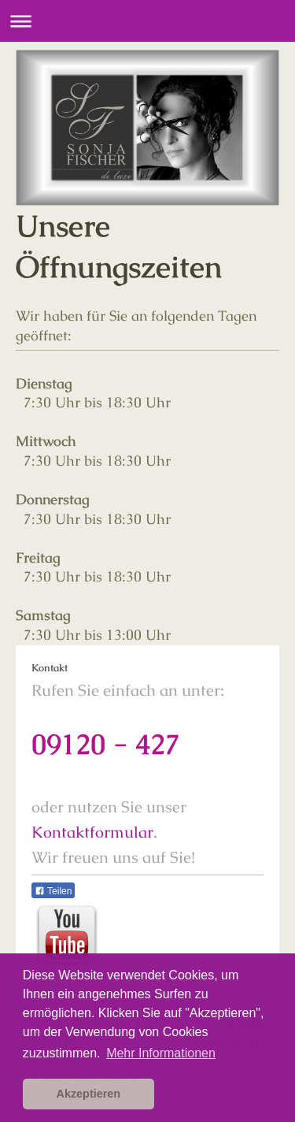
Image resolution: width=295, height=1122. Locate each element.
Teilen (53, 891)
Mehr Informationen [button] (161, 1053)
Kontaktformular (92, 832)
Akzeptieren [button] (89, 1093)
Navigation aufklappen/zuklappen (147, 21)
